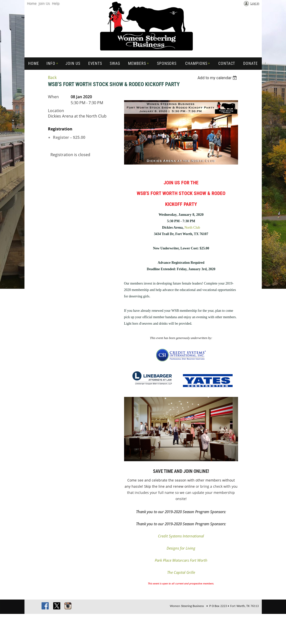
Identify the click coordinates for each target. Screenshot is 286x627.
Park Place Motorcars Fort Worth (181, 560)
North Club (192, 227)
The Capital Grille (181, 572)
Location (56, 110)
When (53, 96)
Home (32, 3)
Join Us (44, 3)
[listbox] (218, 78)
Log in (254, 3)
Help (56, 3)
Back (52, 77)
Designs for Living (181, 548)
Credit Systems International (181, 535)
